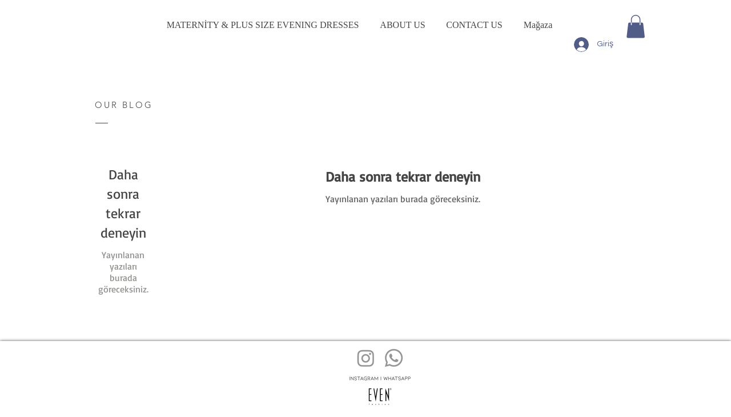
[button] (635, 26)
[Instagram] (366, 358)
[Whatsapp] (394, 358)
